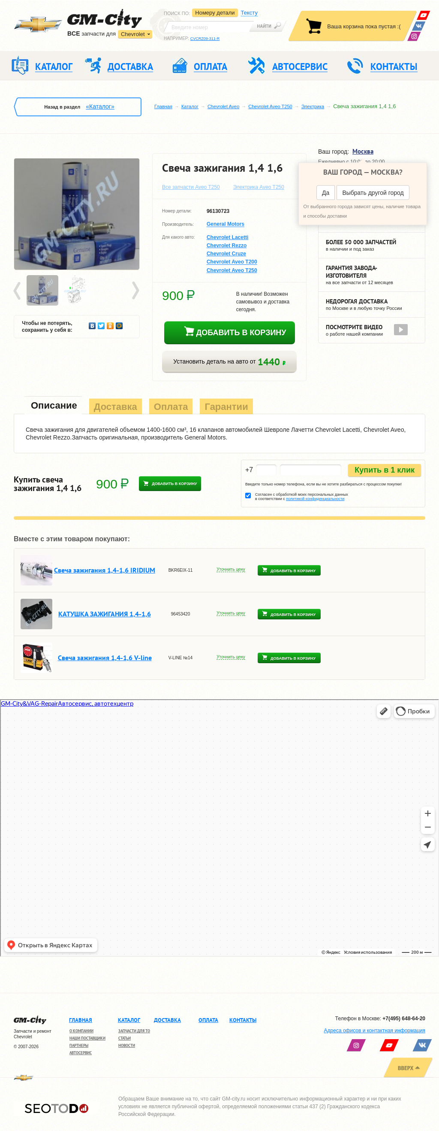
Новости (126, 1045)
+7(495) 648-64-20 (403, 1019)
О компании (81, 1030)
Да (325, 192)
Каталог (189, 106)
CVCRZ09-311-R (205, 38)
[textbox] (209, 26)
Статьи (124, 1038)
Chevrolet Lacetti (227, 237)
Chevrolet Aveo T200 (232, 262)
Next (135, 291)
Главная (163, 106)
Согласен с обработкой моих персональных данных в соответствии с (301, 496)
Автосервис (80, 1052)
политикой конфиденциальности (315, 499)
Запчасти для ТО (134, 1030)
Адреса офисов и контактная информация (374, 1031)
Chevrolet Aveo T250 (270, 106)
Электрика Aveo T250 (258, 187)
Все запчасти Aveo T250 (191, 187)
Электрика (313, 106)
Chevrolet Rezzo (227, 246)
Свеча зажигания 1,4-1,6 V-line (105, 657)
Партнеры (78, 1045)
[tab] (53, 406)
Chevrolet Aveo (223, 106)
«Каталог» (100, 106)
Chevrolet (133, 34)
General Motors (225, 224)
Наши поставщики (87, 1038)
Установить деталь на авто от (229, 362)
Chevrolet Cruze (226, 254)
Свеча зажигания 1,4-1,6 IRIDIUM (104, 570)
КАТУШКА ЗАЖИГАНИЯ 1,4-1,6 (104, 613)
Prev (18, 291)
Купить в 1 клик (385, 470)
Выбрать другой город (372, 192)
